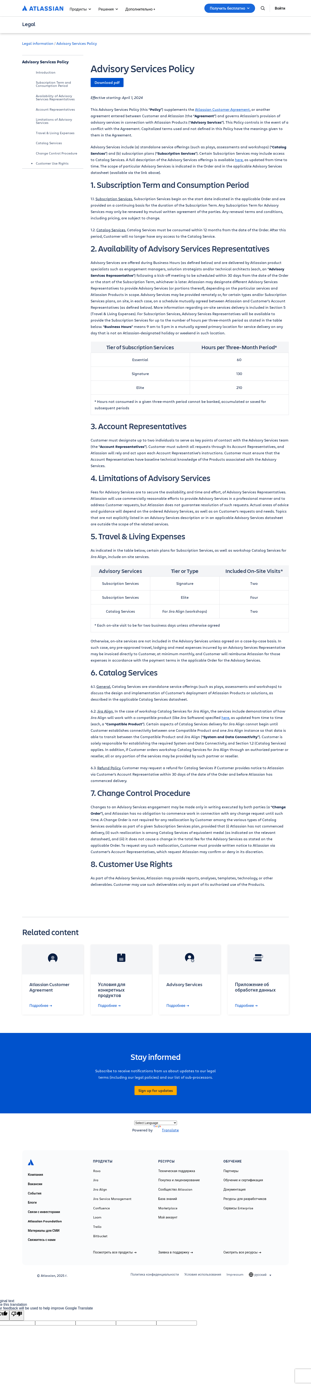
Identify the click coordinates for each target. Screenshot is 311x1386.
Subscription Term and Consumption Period (53, 84)
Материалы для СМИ (43, 1230)
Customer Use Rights (52, 163)
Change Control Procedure (56, 153)
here (239, 159)
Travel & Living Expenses (55, 133)
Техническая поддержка (176, 1171)
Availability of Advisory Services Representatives (55, 97)
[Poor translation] (16, 1315)
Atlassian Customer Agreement (222, 109)
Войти (280, 8)
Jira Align (100, 1189)
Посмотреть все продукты (115, 1252)
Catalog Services (49, 143)
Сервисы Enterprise (238, 1208)
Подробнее (40, 1005)
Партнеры (231, 1171)
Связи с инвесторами (44, 1212)
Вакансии (35, 1184)
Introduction (45, 72)
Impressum (235, 1274)
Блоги (32, 1202)
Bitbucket (100, 1236)
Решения (108, 9)
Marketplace (167, 1208)
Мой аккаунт (167, 1217)
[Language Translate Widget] (155, 1123)
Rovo (96, 1171)
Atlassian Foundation (45, 1221)
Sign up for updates (155, 1090)
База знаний (167, 1199)
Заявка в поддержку (175, 1252)
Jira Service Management (112, 1199)
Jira (95, 1180)
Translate (166, 1130)
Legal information (37, 43)
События (34, 1193)
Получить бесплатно (230, 8)
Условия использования (202, 1274)
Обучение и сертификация (243, 1180)
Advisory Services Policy (76, 43)
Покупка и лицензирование (179, 1180)
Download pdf (107, 82)
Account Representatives (55, 109)
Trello (97, 1227)
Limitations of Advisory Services (54, 121)
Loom (97, 1217)
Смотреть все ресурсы (242, 1252)
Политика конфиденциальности (155, 1274)
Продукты (80, 9)
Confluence (101, 1208)
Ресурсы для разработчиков (245, 1199)
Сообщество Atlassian (175, 1189)
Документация (235, 1189)
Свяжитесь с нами (41, 1240)
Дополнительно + (140, 9)
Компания (35, 1174)
